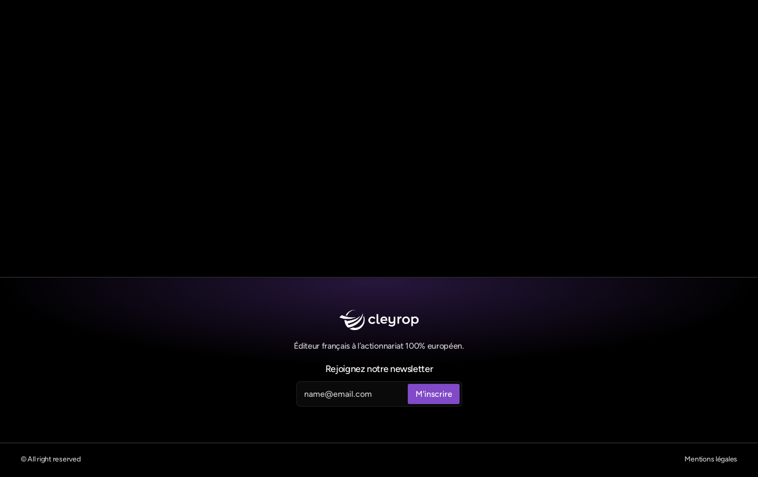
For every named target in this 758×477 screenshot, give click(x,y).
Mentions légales (710, 459)
